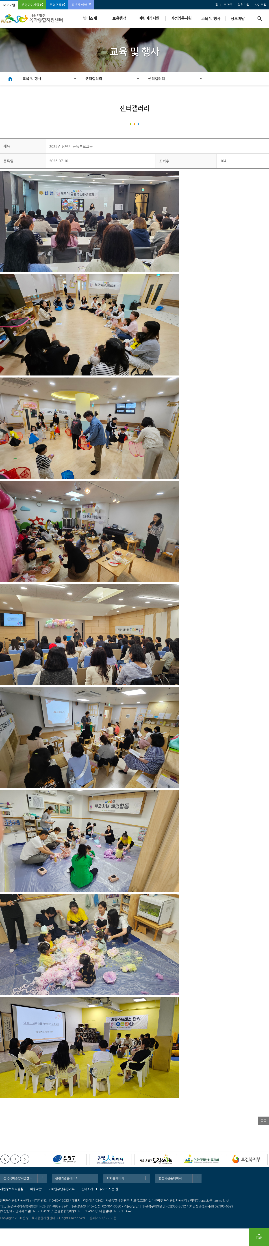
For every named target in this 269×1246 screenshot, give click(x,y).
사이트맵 (260, 5)
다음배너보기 (24, 1159)
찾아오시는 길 (109, 1189)
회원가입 (243, 5)
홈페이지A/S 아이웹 (103, 1218)
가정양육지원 (181, 18)
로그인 (227, 5)
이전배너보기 (4, 1159)
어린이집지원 (149, 18)
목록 (263, 1121)
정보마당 (238, 18)
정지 (14, 1159)
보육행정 (119, 18)
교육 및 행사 (211, 18)
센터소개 (90, 18)
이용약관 (36, 1189)
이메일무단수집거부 (61, 1189)
